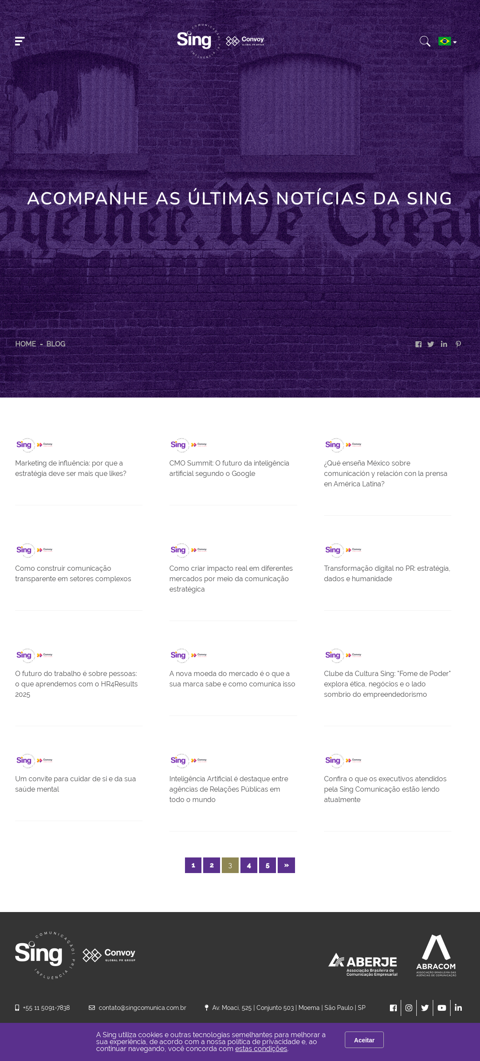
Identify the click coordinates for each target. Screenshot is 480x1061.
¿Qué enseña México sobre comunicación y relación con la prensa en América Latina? (386, 473)
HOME (25, 344)
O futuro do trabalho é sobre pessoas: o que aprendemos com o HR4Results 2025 (76, 684)
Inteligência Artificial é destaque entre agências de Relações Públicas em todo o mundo (228, 789)
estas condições (261, 1049)
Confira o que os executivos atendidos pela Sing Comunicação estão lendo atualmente (385, 789)
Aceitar (364, 1040)
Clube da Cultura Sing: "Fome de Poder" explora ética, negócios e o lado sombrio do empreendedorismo (387, 684)
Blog (55, 344)
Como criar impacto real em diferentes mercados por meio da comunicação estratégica (231, 578)
